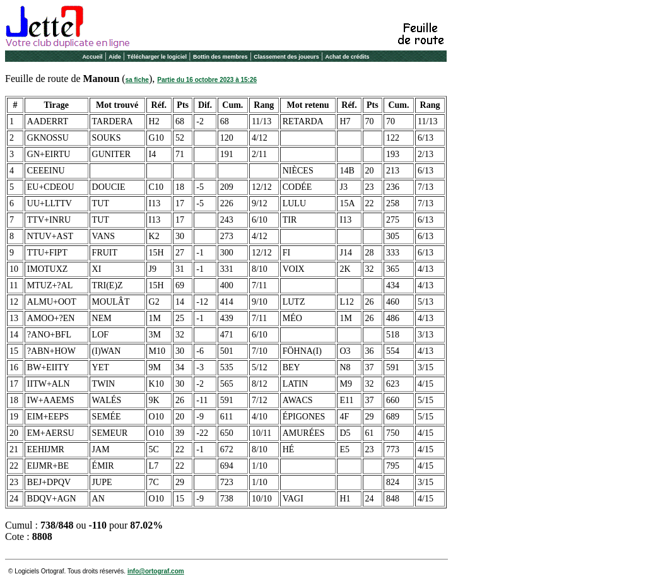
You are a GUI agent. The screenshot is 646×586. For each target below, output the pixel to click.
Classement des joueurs (286, 57)
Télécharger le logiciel (157, 57)
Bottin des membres (220, 57)
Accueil (92, 57)
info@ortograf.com (155, 571)
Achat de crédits (348, 57)
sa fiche (137, 79)
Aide (115, 57)
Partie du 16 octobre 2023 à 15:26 (207, 79)
